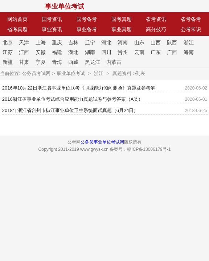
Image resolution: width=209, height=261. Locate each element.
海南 (189, 52)
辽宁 (90, 42)
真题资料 (121, 73)
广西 (172, 52)
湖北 (73, 52)
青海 (57, 62)
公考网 (21, 6)
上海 (41, 42)
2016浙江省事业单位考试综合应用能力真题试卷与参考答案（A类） (72, 99)
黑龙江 (92, 62)
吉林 (73, 42)
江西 (24, 52)
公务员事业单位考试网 (102, 142)
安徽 (41, 52)
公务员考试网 (36, 73)
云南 (139, 52)
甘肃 (24, 62)
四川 (106, 52)
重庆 (57, 42)
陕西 (172, 42)
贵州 (123, 52)
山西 (156, 42)
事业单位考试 (64, 6)
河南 (123, 42)
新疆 (8, 62)
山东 (139, 42)
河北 (106, 42)
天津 (24, 42)
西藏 (73, 62)
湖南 (90, 52)
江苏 (8, 52)
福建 (57, 52)
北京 (8, 42)
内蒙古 (114, 62)
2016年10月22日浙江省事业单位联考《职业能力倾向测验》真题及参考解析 (78, 89)
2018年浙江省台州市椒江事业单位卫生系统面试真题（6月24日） (70, 110)
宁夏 (41, 62)
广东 (156, 52)
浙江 (189, 42)
